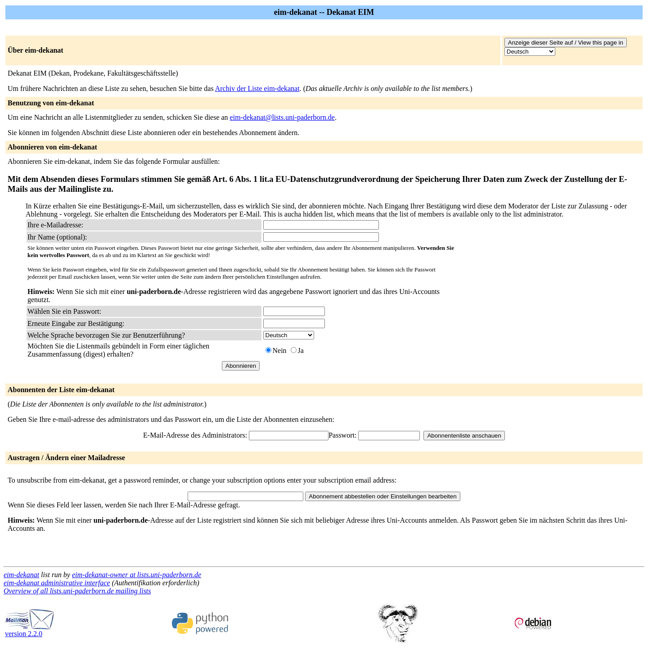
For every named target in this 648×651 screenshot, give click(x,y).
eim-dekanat (21, 575)
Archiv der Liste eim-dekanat (257, 88)
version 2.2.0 (29, 630)
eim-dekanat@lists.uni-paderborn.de (282, 117)
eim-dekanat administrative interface (57, 583)
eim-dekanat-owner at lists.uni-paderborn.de (136, 575)
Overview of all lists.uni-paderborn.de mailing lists (77, 591)
